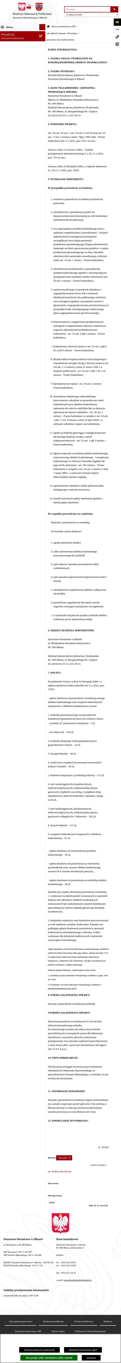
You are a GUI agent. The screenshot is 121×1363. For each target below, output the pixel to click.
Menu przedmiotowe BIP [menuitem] (14, 33)
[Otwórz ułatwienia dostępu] (117, 22)
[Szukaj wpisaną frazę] (114, 9)
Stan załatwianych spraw (20, 1321)
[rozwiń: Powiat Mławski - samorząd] (43, 76)
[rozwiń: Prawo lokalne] (43, 49)
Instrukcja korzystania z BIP (28, 1331)
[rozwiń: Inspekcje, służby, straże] (43, 115)
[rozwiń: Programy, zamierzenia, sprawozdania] (43, 57)
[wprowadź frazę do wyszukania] (87, 9)
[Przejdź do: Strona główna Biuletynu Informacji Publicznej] (48, 26)
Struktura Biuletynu (83, 1321)
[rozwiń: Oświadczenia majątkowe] (43, 131)
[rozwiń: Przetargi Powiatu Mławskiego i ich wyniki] (43, 155)
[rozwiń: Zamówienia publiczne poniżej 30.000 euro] (43, 178)
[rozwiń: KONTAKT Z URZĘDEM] (43, 487)
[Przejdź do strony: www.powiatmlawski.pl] (117, 36)
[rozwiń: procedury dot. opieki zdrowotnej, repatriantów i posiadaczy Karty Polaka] (43, 401)
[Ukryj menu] (42, 27)
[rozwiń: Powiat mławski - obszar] (43, 69)
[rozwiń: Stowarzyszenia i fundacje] (43, 123)
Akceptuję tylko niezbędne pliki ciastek (49, 1357)
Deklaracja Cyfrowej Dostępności (90, 1331)
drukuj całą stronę (61, 1171)
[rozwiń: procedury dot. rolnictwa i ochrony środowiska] (43, 229)
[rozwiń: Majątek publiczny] (43, 147)
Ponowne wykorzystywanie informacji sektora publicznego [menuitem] (18, 514)
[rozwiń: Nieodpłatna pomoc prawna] (43, 455)
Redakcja (108, 1321)
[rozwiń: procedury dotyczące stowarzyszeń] (43, 417)
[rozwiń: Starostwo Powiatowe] (43, 84)
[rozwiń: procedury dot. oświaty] (43, 393)
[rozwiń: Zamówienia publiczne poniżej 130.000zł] (43, 166)
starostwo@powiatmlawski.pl (77, 1280)
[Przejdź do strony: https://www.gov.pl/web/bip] (117, 29)
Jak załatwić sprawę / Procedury (62, 33)
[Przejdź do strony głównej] (32, 11)
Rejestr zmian (58, 1331)
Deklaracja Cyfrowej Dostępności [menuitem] (19, 522)
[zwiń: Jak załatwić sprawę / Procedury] (43, 217)
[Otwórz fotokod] (117, 44)
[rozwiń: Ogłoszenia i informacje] (43, 190)
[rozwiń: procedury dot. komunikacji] (43, 370)
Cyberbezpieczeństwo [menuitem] (13, 528)
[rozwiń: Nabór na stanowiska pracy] (43, 209)
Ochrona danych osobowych (39, 1349)
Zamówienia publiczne (53, 1321)
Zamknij (91, 1357)
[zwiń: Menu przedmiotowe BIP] (43, 33)
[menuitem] (22, 41)
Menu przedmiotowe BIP (63, 26)
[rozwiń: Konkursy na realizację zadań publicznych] (43, 198)
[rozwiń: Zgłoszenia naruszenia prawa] (43, 463)
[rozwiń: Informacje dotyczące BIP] (43, 479)
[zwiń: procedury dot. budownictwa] (43, 240)
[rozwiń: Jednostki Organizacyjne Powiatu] (43, 104)
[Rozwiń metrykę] (64, 1157)
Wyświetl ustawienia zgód (83, 1349)
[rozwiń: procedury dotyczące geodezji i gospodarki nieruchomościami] (43, 378)
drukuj (105, 1147)
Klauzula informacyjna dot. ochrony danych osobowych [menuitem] (16, 504)
